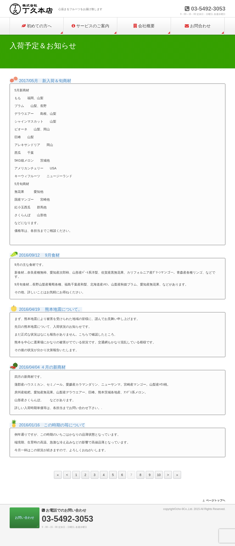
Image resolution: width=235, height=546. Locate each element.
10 (159, 475)
